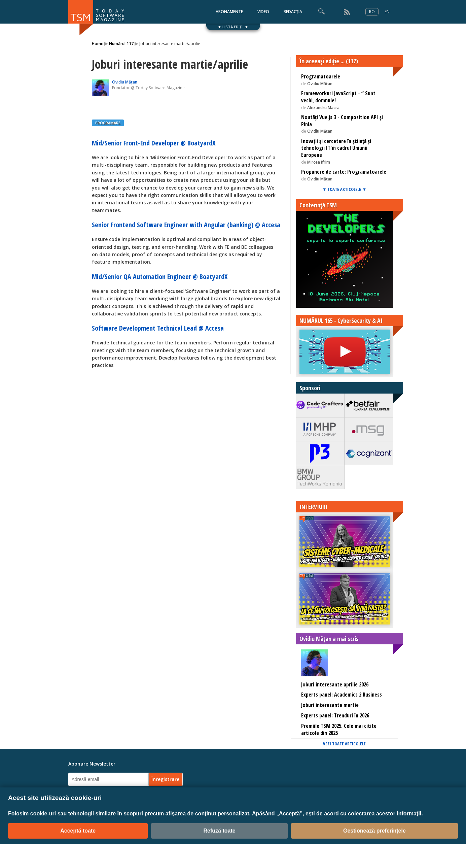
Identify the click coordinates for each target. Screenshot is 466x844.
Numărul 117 (121, 43)
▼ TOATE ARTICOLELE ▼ (344, 189)
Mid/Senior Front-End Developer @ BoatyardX (153, 142)
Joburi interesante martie (330, 705)
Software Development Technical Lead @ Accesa (158, 328)
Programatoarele (320, 76)
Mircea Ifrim (318, 162)
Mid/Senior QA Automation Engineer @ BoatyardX (159, 276)
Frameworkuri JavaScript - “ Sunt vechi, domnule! (338, 97)
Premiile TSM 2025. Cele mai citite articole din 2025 (339, 729)
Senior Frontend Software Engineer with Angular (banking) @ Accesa (186, 224)
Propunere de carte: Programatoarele (343, 171)
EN (387, 11)
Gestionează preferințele (374, 831)
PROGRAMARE (107, 122)
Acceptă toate (78, 831)
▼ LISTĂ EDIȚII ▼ (233, 26)
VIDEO (263, 11)
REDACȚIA (293, 11)
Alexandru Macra (323, 107)
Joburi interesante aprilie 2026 (334, 684)
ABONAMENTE (229, 11)
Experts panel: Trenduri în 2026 (335, 715)
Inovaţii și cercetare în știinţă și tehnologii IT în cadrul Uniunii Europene (336, 148)
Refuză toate (219, 831)
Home (97, 43)
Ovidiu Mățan (124, 82)
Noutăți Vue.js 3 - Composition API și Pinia (342, 120)
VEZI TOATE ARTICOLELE (344, 744)
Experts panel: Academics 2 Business (341, 694)
